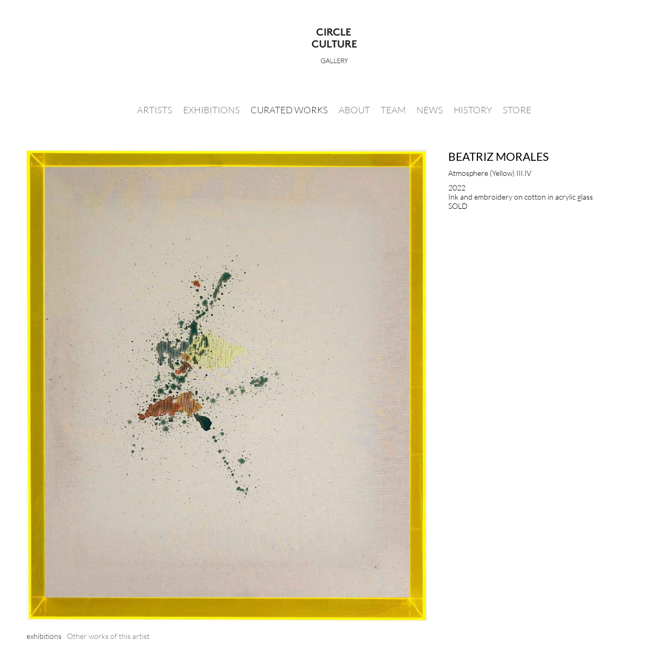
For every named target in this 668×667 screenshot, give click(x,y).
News (429, 109)
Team (393, 109)
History (473, 109)
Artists (154, 109)
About (354, 109)
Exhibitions (211, 109)
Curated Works (289, 109)
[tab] (44, 636)
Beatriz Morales (498, 156)
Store (517, 109)
